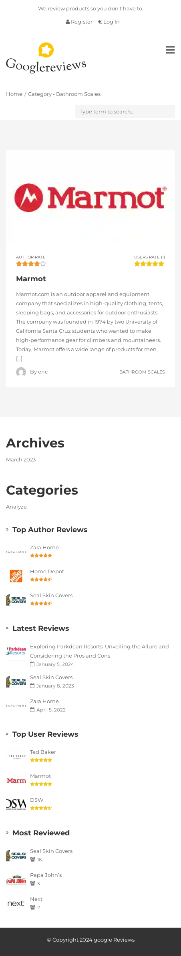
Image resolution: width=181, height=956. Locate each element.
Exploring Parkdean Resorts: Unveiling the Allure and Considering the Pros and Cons (99, 651)
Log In (109, 21)
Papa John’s (46, 875)
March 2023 (21, 459)
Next (36, 899)
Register (80, 21)
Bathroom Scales (142, 371)
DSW (36, 800)
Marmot (40, 776)
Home (14, 94)
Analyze (16, 506)
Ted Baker (43, 752)
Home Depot (47, 571)
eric (43, 371)
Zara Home (44, 547)
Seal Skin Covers (51, 595)
